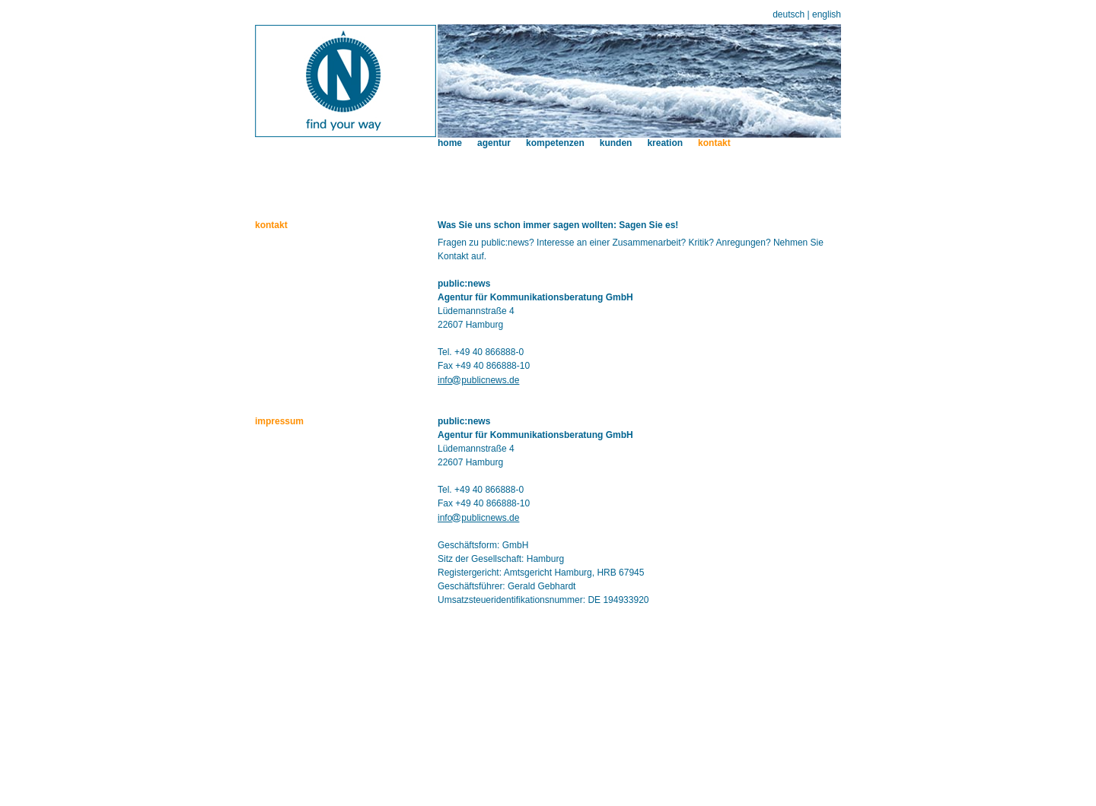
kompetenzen (555, 143)
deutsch (788, 14)
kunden (616, 143)
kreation (665, 143)
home (450, 143)
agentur (494, 143)
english (826, 14)
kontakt (714, 143)
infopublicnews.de (478, 380)
